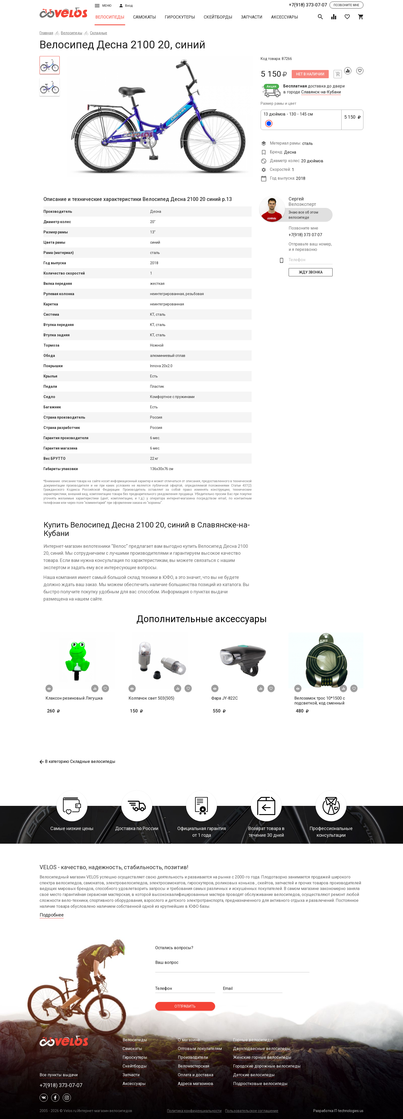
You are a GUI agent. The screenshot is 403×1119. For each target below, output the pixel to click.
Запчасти (251, 17)
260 (68, 710)
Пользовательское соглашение (251, 1111)
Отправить (185, 1006)
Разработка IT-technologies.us (338, 1111)
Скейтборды (218, 17)
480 (317, 710)
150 (151, 710)
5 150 (352, 120)
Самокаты (144, 17)
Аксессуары (284, 17)
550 (234, 710)
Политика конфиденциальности (194, 1111)
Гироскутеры (180, 17)
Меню (103, 5)
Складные (98, 33)
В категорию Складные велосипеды (77, 761)
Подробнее (52, 915)
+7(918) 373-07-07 (308, 4)
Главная (46, 33)
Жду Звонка (311, 272)
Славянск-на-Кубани (321, 92)
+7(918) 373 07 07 (305, 234)
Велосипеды (109, 17)
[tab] (49, 65)
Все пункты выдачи (59, 1074)
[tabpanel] (160, 116)
